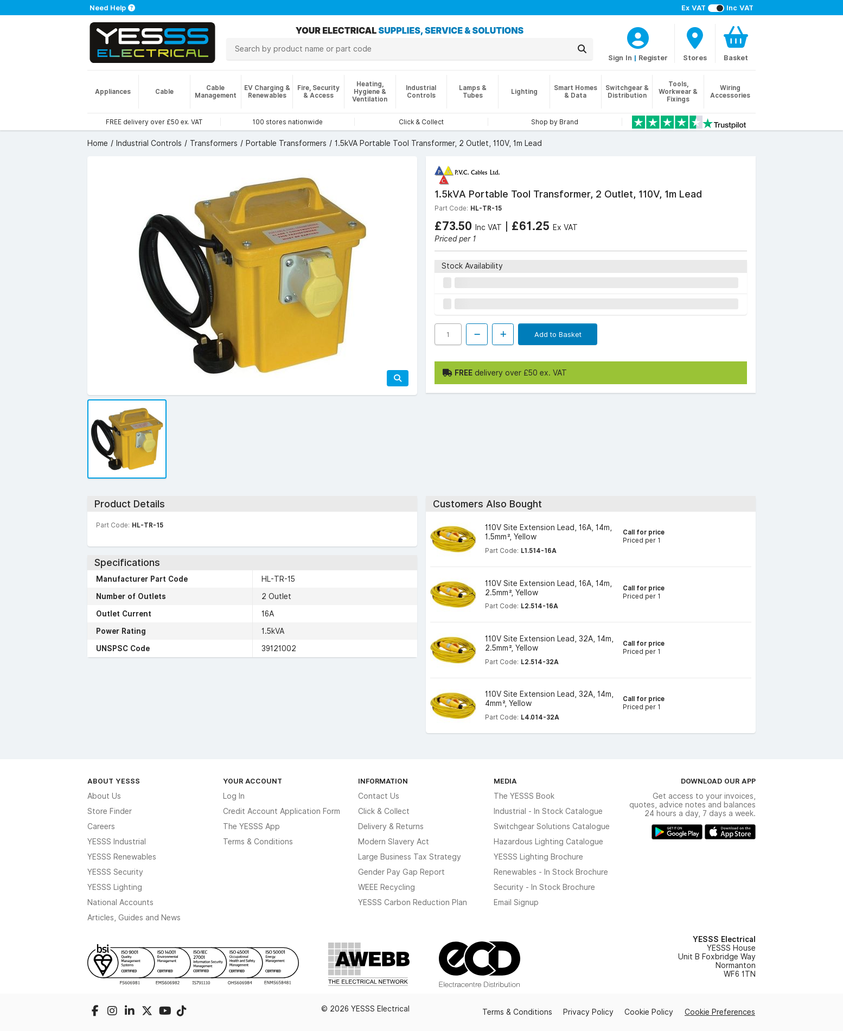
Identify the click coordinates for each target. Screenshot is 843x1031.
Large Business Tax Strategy (409, 856)
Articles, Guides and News (134, 917)
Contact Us (378, 796)
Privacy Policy (588, 1012)
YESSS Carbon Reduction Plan (412, 902)
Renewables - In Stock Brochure (551, 872)
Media (505, 781)
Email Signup (516, 902)
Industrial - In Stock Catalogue (548, 811)
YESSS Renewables (121, 856)
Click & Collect (384, 811)
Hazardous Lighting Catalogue (548, 841)
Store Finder (109, 811)
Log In (234, 796)
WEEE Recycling (386, 887)
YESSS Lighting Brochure (538, 856)
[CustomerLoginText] (638, 36)
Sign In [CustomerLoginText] (620, 57)
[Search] (582, 49)
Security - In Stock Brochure (544, 887)
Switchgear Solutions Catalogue (552, 826)
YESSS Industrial (116, 841)
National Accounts (120, 902)
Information (383, 781)
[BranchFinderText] (694, 43)
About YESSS (113, 781)
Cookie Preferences (720, 1012)
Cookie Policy (648, 1012)
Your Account (252, 781)
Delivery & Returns (391, 826)
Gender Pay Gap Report (401, 872)
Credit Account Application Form (281, 811)
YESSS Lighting (114, 887)
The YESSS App (251, 826)
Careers (101, 826)
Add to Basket (558, 334)
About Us (104, 796)
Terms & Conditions (258, 841)
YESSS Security (115, 872)
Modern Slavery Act (393, 841)
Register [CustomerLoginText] (653, 57)
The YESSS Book (524, 796)
